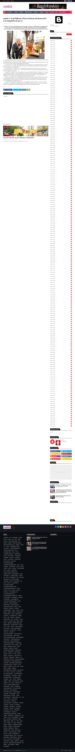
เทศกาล (5, 651)
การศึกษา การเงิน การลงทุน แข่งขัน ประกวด (10, 571)
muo (19, 541)
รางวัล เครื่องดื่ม (15, 702)
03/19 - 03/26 (61, 98)
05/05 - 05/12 (61, 219)
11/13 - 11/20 (61, 61)
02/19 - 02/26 (61, 89)
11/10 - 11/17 (61, 274)
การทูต (17, 566)
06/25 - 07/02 (61, 126)
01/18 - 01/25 (61, 401)
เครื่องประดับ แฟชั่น (7, 613)
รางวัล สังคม (11, 708)
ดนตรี (8, 617)
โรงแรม (11, 709)
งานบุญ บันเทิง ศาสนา (13, 615)
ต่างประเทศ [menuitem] (52, 12)
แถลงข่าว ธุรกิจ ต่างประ (18, 633)
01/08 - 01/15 (61, 77)
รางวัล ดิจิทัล (21, 702)
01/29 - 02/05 (61, 83)
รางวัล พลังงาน (18, 706)
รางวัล (5, 699)
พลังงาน (21, 680)
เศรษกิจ (21, 720)
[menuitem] (4, 12)
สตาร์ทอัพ (8, 722)
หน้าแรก (51, 432)
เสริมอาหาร (5, 731)
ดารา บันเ (21, 619)
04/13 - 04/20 (61, 319)
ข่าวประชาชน (20, 597)
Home (4, 0)
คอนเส (22, 610)
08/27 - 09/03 (61, 145)
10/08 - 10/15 (61, 157)
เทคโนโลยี (15, 648)
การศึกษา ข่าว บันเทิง (7, 573)
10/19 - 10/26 (61, 374)
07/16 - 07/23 (61, 132)
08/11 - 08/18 (61, 247)
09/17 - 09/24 (61, 151)
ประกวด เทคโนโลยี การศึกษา (8, 673)
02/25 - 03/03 (61, 198)
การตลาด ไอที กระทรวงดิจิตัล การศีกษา (10, 564)
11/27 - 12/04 (61, 65)
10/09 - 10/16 (61, 50)
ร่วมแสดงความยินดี (15, 697)
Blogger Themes (12, 750)
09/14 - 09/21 (61, 364)
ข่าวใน (9, 590)
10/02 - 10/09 (61, 48)
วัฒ (22, 715)
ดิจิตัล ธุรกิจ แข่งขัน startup (17, 622)
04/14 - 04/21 (61, 212)
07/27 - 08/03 (61, 350)
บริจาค (14, 666)
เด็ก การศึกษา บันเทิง (14, 624)
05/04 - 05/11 (61, 325)
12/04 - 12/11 (61, 67)
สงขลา (5, 722)
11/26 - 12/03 (61, 171)
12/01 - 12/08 (61, 280)
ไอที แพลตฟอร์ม (6, 746)
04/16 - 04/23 (61, 106)
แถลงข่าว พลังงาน (6, 639)
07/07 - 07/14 (61, 237)
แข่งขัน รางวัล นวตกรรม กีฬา (8, 606)
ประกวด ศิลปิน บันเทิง (7, 675)
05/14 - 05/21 (61, 114)
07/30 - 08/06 (61, 137)
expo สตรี (20, 537)
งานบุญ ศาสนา (6, 615)
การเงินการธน (11, 557)
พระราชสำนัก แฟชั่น (16, 680)
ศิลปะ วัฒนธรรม (14, 719)
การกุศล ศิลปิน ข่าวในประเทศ (8, 553)
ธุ (12, 653)
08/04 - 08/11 (61, 245)
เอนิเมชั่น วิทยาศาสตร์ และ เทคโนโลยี (15, 742)
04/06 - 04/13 (61, 317)
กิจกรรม (7, 577)
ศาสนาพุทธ (21, 717)
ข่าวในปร (13, 590)
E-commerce (6, 537)
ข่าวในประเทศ (8, 15)
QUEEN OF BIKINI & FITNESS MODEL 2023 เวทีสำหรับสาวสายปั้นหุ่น (63, 496)
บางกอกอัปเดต (6, 23)
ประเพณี (14, 679)
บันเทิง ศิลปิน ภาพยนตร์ (7, 670)
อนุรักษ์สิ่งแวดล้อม (15, 733)
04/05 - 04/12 (61, 424)
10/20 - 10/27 (61, 268)
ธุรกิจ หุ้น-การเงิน (11, 657)
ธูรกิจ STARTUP (6, 659)
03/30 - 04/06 (61, 315)
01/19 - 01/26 (61, 294)
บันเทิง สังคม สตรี (20, 670)
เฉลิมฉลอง (19, 615)
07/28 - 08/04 (61, 243)
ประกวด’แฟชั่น (14, 675)
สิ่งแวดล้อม (5, 728)
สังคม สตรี (5, 724)
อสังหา (16, 735)
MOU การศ (5, 541)
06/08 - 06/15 (61, 335)
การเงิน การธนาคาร (11, 555)
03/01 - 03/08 (61, 413)
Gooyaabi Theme (23, 750)
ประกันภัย (19, 675)
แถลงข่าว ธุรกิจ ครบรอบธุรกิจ (8, 633)
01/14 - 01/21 (61, 186)
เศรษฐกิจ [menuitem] (21, 12)
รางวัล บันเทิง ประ (12, 706)
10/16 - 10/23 (61, 52)
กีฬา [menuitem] (56, 12)
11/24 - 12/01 (61, 278)
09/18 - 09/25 (61, 44)
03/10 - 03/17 (61, 202)
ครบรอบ (19, 606)
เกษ (21, 581)
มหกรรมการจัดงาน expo (7, 691)
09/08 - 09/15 (61, 255)
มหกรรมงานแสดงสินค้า (16, 691)
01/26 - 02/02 (61, 296)
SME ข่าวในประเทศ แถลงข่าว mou (9, 544)
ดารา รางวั (5, 621)
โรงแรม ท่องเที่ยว (16, 709)
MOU (16, 539)
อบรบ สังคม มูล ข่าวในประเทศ (8, 735)
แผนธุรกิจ (9, 680)
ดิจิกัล (14, 621)
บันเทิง (5, 668)
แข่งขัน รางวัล (6, 602)
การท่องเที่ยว (6, 566)
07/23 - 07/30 (61, 134)
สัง (12, 722)
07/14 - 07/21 (61, 239)
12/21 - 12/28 (61, 393)
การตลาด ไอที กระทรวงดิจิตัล (8, 562)
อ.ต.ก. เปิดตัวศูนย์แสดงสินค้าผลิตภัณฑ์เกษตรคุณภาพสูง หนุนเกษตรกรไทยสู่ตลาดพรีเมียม (39, 548)
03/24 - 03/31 (61, 206)
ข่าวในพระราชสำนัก (7, 597)
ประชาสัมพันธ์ (6, 679)
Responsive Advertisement (61, 472)
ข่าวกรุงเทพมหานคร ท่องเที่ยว (8, 584)
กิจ (4, 577)
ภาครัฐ (5, 684)
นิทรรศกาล (10, 666)
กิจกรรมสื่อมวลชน (12, 577)
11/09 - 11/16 (61, 380)
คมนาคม (15, 606)
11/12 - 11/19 (61, 167)
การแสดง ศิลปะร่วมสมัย (14, 575)
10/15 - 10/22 (61, 159)
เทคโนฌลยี (11, 648)
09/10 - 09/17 (61, 149)
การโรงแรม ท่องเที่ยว (20, 568)
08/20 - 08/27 (61, 143)
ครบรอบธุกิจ (6, 608)
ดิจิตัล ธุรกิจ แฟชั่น (6, 624)
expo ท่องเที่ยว (15, 537)
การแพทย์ (5, 568)
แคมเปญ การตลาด (18, 613)
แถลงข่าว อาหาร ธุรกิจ (7, 644)
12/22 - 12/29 (61, 286)
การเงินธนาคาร (17, 557)
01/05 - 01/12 (61, 290)
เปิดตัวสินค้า (19, 679)
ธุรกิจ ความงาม (10, 655)
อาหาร (5, 739)
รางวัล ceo (9, 699)
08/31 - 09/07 (61, 360)
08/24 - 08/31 (61, 358)
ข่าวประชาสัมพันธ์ (6, 599)
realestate (9, 542)
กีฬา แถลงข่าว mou (7, 579)
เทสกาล (10, 653)
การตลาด (5, 559)
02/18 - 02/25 (61, 196)
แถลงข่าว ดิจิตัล (6, 630)
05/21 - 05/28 (61, 116)
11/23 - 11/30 (61, 385)
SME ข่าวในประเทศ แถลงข (17, 542)
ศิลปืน (12, 720)
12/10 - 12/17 (61, 175)
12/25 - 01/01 (61, 73)
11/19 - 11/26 (61, 169)
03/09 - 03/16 (61, 309)
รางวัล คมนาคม (13, 700)
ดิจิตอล (18, 621)
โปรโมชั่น (5, 680)
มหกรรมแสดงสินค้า (13, 693)
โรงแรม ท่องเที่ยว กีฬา (7, 711)
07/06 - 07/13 (61, 344)
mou (12, 539)
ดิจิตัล (21, 621)
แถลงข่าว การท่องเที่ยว (18, 626)
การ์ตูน (18, 564)
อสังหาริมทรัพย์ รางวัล (13, 737)
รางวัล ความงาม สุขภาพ (7, 702)
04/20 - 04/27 (61, 321)
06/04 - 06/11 (61, 120)
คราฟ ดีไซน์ (16, 608)
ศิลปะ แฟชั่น (9, 719)
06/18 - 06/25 (61, 124)
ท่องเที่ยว (5, 646)
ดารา (12, 619)
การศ (4, 570)
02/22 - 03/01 (61, 411)
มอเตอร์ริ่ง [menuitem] (35, 12)
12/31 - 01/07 (61, 182)
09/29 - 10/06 (61, 262)
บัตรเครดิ (21, 666)
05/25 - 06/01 (61, 331)
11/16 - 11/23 (61, 383)
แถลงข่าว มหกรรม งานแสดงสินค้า (9, 642)
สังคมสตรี (5, 726)
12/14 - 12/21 (61, 391)
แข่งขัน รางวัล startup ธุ (13, 602)
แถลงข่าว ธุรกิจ (11, 631)
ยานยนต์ (17, 695)
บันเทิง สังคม (14, 670)
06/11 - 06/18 (61, 122)
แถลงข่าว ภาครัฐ (6, 640)
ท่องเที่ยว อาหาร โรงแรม (12, 646)
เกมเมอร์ (11, 581)
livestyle (9, 539)
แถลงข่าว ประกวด (16, 635)
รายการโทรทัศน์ (6, 709)
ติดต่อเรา (12, 0)
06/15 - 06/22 (61, 337)
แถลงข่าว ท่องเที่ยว (13, 630)
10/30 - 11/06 (61, 57)
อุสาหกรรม (21, 740)
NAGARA (5, 542)
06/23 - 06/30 (61, 233)
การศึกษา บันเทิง (13, 570)
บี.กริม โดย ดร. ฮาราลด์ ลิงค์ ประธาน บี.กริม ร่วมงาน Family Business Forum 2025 (63, 485)
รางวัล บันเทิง (6, 706)
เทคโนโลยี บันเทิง (18, 650)
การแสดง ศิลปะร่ (6, 575)
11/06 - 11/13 (61, 59)
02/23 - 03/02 (61, 305)
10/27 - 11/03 (61, 270)
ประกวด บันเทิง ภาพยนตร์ (18, 673)
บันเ (4, 671)
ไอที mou (5, 744)
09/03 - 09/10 (61, 147)
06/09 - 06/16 (61, 229)
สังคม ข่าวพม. (19, 722)
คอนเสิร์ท (13, 611)
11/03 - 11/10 (61, 272)
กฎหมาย (7, 546)
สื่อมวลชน (16, 728)
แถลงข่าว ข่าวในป (6, 628)
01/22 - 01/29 (61, 81)
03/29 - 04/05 (61, 421)
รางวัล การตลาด (14, 699)
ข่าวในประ (18, 590)
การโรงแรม (14, 568)
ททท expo (16, 644)
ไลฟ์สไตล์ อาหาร (10, 715)
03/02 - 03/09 (61, 307)
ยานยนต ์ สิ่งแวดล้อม (7, 697)
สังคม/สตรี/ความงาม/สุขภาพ (17, 724)
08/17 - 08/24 (61, 356)
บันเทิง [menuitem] (47, 12)
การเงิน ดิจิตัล (6, 557)
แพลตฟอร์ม (5, 682)
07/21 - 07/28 (61, 241)
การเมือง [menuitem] (15, 12)
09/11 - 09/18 (61, 42)
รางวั (23, 697)
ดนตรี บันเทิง (18, 617)
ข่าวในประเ (20, 595)
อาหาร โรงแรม (9, 739)
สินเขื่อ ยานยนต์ (11, 728)
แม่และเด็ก (13, 695)
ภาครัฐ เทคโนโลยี (6, 686)
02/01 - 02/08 (61, 405)
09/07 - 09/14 (61, 362)
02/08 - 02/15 (61, 407)
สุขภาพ (12, 729)
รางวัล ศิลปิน (6, 708)
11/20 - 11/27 (61, 63)
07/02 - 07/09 (61, 128)
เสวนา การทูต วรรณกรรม (13, 731)
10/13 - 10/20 (61, 266)
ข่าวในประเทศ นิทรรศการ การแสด (9, 593)
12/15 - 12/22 (61, 284)
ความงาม (13, 610)
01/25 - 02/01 (61, 403)
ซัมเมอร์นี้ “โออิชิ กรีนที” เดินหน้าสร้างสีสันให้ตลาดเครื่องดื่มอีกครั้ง (18, 137)
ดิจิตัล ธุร (5, 622)
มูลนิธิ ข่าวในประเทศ (7, 695)
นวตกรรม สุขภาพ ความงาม (8, 664)
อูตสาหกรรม (6, 742)
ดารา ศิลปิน (10, 621)
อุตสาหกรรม (17, 740)
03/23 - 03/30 (61, 313)
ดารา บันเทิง (16, 619)
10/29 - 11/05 (61, 163)
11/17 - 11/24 (61, 276)
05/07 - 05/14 (61, 112)
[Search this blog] (58, 34)
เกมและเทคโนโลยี (16, 581)
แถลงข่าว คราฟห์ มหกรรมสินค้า (16, 628)
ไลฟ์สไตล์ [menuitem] (41, 12)
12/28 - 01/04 (61, 395)
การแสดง (21, 573)
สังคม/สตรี (10, 724)
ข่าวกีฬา (18, 588)
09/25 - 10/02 (61, 46)
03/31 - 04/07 (61, 208)
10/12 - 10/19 (61, 372)
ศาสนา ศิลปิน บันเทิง (15, 717)
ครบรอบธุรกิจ (11, 608)
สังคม (15, 722)
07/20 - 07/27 (61, 348)
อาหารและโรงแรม (6, 740)
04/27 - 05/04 (61, 323)
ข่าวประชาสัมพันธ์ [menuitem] (62, 12)
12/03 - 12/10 (61, 173)
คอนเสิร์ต (9, 611)
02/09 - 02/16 (61, 301)
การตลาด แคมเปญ (7, 561)
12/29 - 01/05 (61, 288)
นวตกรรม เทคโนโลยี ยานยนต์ (16, 660)
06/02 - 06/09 (61, 227)
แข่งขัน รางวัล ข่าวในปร (15, 604)
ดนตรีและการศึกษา (7, 619)
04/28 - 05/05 (61, 216)
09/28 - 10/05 (61, 368)
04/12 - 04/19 (61, 426)
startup (22, 544)
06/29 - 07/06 (61, 342)
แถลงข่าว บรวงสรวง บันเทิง (8, 635)
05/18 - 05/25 (61, 329)
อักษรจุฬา (19, 737)
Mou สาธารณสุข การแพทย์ (13, 541)
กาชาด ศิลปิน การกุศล (7, 552)
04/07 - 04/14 (61, 210)
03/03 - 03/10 (61, 200)
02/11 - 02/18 (61, 194)
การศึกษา (8, 570)
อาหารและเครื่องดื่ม (16, 739)
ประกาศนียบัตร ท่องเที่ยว (7, 677)
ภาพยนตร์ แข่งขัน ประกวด (8, 688)
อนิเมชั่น (10, 733)
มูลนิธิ (18, 693)
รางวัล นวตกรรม (17, 704)
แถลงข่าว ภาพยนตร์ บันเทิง (14, 640)
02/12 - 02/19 (61, 87)
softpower (17, 544)
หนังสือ (19, 731)
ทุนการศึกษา (6, 648)
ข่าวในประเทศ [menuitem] (9, 12)
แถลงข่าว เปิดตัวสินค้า (19, 637)
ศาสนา (9, 717)
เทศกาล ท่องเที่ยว (10, 651)
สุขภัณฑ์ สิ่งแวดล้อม (7, 729)
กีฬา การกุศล (22, 577)
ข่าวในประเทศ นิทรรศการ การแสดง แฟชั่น (10, 595)
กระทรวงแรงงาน (6, 548)
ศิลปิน (20, 719)
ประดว (11, 679)
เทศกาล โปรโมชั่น (17, 651)
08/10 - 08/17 (61, 354)
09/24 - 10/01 (61, 153)
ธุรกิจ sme (5, 655)
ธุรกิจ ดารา (19, 653)
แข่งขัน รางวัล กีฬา (7, 604)
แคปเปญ (12, 613)
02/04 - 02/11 (61, 192)
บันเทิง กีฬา (9, 668)
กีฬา (17, 577)
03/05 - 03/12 (61, 93)
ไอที (22, 742)
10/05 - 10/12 (61, 370)
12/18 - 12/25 (61, 71)
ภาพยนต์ (12, 686)
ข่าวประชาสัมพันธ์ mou (14, 599)
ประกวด (7, 671)
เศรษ (17, 720)
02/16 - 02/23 (61, 303)
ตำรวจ (5, 626)
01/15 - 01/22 (61, 79)
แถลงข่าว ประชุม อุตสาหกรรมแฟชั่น (9, 637)
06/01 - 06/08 (61, 333)
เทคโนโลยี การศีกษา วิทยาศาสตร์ (9, 650)
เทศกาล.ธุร (5, 653)
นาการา (19, 664)
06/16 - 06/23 (61, 231)
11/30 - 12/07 (61, 387)
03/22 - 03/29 (61, 419)
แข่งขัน (19, 601)
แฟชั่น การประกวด (18, 682)
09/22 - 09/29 (61, 260)
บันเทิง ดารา (14, 668)
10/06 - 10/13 (61, 264)
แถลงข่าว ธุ (19, 630)
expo (10, 537)
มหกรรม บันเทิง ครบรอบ (17, 688)
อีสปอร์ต (12, 740)
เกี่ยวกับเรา (8, 0)
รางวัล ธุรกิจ (11, 704)
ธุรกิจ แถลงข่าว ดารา (18, 655)
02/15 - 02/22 (61, 409)
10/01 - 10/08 (61, 155)
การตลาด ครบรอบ (17, 559)
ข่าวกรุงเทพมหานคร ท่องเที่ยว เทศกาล (10, 588)
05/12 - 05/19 (61, 221)
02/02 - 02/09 (61, 298)
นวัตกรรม (15, 664)
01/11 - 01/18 (61, 399)
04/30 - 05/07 (61, 110)
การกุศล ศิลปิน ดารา (17, 553)
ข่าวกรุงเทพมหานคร (15, 582)
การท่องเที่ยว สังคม (12, 566)
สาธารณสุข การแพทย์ (16, 726)
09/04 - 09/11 (61, 40)
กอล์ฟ (16, 550)
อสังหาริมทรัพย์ (6, 737)
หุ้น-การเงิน (5, 733)
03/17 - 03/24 (61, 204)
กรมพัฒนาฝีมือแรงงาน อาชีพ (14, 546)
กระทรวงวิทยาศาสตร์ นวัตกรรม (8, 550)
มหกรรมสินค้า (6, 693)
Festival (5, 539)
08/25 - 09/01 (61, 251)
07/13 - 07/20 (61, 346)
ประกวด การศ (12, 671)
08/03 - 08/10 (61, 352)
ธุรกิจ (15, 653)
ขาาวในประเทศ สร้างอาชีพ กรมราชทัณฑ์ (10, 601)
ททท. (20, 644)
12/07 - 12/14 (61, 389)
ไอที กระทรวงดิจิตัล (11, 744)
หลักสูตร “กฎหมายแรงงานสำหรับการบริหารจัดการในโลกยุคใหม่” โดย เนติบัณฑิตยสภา (39, 543)
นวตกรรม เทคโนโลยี (7, 660)
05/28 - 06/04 (61, 118)
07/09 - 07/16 (61, 130)
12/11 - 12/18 (61, 69)
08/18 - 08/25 (61, 249)
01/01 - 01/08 (61, 75)
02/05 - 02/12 (61, 85)
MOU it (19, 539)
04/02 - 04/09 (61, 102)
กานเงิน (13, 552)
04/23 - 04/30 (61, 108)
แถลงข (8, 626)
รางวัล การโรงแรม (6, 700)
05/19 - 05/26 (61, 223)
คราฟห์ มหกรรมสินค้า (7, 610)
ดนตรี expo (12, 617)
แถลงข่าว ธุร (6, 631)
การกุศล (17, 552)
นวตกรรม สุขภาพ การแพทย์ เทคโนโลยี (16, 662)
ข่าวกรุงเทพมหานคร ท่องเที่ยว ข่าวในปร (10, 586)
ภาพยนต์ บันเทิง (17, 686)
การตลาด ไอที (13, 561)
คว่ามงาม (17, 610)
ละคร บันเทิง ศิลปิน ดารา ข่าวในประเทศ (10, 713)
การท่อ (22, 564)
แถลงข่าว (12, 626)
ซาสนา (5, 617)
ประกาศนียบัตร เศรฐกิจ (16, 677)
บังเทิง (18, 666)
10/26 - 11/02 (61, 376)
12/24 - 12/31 (61, 180)
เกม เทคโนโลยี (6, 581)
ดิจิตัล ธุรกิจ (9, 622)
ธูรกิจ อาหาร (12, 659)
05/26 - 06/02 (61, 225)
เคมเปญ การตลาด (19, 611)
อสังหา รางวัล (20, 735)
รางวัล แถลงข (6, 704)
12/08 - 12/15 (61, 282)
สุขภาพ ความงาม (18, 729)
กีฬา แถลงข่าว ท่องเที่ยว (15, 579)
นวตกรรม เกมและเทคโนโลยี (19, 659)
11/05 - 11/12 (61, 165)
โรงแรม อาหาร (14, 711)
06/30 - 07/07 (61, 235)
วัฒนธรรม (5, 717)
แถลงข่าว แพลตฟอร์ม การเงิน (15, 639)
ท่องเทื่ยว (18, 646)
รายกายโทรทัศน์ (16, 708)
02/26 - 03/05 (61, 91)
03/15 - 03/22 (61, 417)
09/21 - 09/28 (61, 366)
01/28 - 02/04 (61, 190)
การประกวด (22, 566)
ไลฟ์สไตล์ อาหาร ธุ (18, 715)
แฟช (9, 682)
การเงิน (5, 555)
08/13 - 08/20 (61, 141)
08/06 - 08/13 (61, 139)
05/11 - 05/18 (61, 327)
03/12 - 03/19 (61, 96)
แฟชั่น (13, 682)
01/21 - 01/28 (61, 188)
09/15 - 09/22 (61, 257)
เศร (14, 720)
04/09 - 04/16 (61, 104)
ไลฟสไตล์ (18, 713)
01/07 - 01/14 (61, 184)
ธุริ (21, 657)
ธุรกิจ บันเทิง (6, 657)
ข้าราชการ (8, 582)
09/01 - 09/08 (61, 253)
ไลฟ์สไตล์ (5, 715)
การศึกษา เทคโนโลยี (15, 573)
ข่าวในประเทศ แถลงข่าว (13, 591)
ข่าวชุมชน (5, 590)
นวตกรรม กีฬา (6, 662)
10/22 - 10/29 (61, 161)
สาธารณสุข (10, 726)
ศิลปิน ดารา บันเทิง (7, 720)
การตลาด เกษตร (10, 559)
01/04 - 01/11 (61, 397)
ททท (13, 644)
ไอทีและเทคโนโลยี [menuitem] (28, 12)
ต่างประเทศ (20, 624)
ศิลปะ (5, 719)
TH (4, 546)
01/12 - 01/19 (61, 292)
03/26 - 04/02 (61, 100)
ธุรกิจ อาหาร (17, 657)
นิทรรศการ (5, 666)
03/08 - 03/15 (61, 415)
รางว (20, 697)
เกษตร (5, 582)
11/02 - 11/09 (61, 378)
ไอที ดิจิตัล (17, 744)
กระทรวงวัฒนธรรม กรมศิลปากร (15, 548)
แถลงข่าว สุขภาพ (18, 642)
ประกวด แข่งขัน (18, 671)
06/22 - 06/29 (61, 339)
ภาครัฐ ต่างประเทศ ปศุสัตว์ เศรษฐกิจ (13, 684)
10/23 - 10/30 (61, 55)
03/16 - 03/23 (61, 311)
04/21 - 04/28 (61, 214)
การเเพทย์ (20, 575)
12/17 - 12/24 (61, 178)
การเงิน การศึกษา (17, 555)
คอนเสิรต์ (5, 611)
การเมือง (9, 568)
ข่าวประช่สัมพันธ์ (14, 597)
